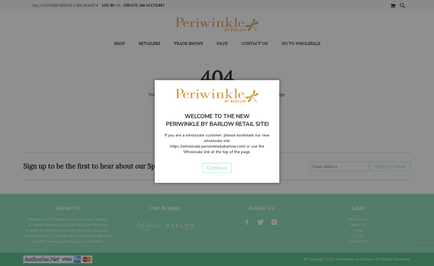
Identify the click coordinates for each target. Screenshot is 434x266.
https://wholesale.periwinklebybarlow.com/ (207, 146)
